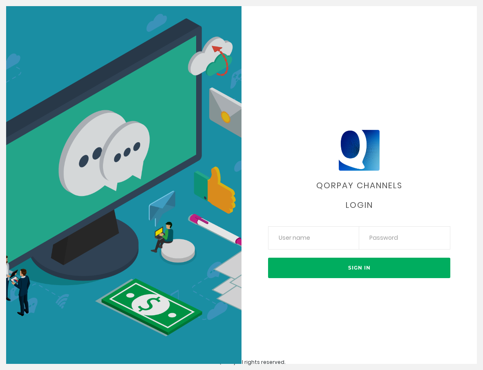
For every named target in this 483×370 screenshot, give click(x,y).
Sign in (359, 268)
